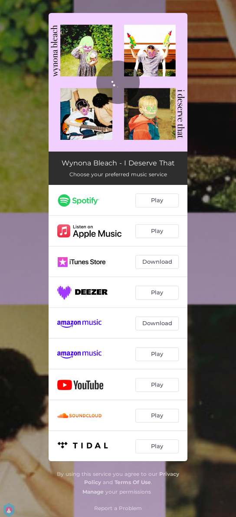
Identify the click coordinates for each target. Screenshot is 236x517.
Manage (93, 491)
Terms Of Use (133, 482)
